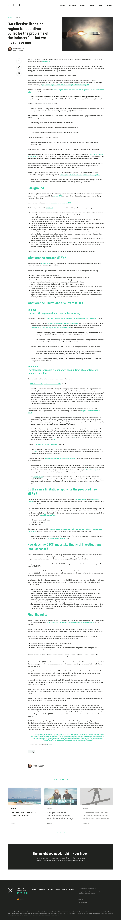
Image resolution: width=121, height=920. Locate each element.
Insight (101, 5)
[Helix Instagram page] (24, 893)
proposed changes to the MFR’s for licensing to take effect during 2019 (65, 85)
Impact (62, 5)
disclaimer (49, 744)
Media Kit (80, 899)
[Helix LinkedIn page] (21, 893)
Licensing (31, 752)
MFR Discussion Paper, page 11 (58, 538)
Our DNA (82, 5)
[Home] (16, 5)
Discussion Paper (80, 499)
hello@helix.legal (21, 890)
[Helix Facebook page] (18, 893)
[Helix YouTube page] (27, 893)
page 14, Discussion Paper (47, 515)
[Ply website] (83, 903)
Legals (79, 896)
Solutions (72, 5)
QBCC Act (49, 208)
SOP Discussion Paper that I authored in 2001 (45, 384)
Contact (110, 5)
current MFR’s (58, 196)
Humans (91, 5)
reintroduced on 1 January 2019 (60, 203)
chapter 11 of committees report (46, 444)
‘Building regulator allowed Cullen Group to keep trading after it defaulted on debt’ (66, 91)
